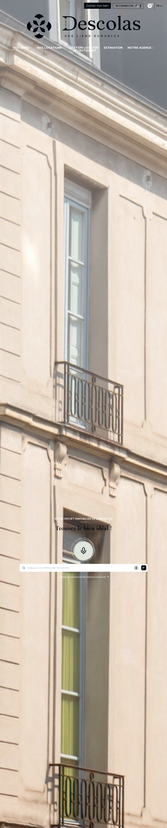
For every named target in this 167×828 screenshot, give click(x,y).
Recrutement (84, 50)
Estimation (113, 47)
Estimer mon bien (97, 5)
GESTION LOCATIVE (84, 47)
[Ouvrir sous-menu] (32, 48)
